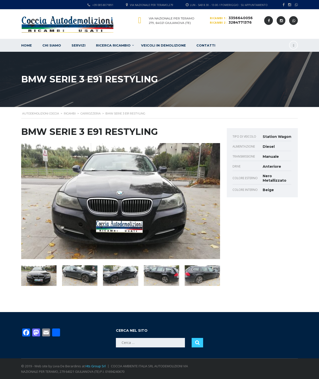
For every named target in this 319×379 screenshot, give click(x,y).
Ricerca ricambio (113, 45)
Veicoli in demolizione (163, 45)
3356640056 (241, 18)
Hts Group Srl (95, 366)
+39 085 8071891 (102, 5)
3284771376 (240, 22)
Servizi (78, 45)
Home (26, 45)
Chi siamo (51, 45)
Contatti (205, 45)
